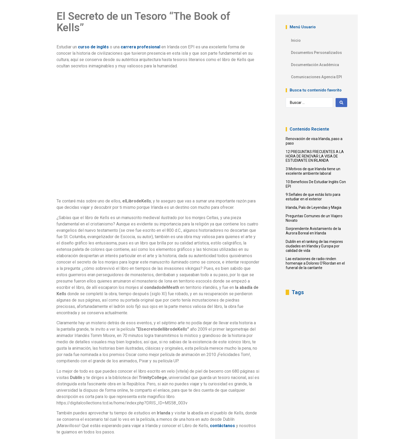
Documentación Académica (315, 65)
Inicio (296, 40)
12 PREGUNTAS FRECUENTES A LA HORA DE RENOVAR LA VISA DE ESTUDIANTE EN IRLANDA (315, 156)
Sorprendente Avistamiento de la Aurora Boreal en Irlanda (313, 231)
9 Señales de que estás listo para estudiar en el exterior (313, 196)
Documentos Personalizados (316, 52)
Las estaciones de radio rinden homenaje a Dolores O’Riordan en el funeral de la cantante (315, 263)
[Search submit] (341, 102)
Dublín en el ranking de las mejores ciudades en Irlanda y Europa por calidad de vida (314, 246)
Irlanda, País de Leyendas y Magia (313, 207)
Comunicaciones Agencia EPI (316, 77)
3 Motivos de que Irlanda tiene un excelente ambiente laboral (313, 171)
